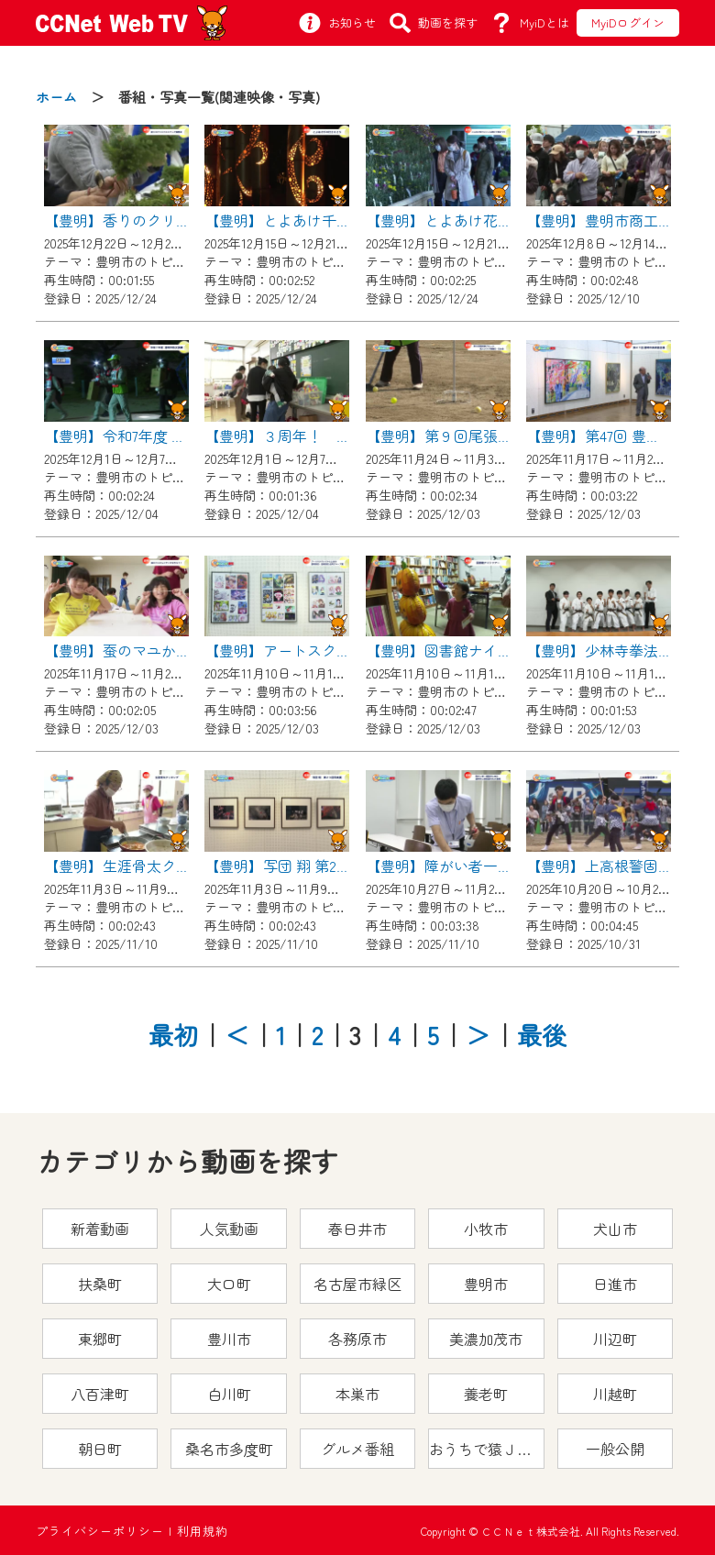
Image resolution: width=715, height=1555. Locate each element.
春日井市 (357, 1229)
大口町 (229, 1284)
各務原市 (357, 1339)
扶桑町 (100, 1284)
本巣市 (358, 1394)
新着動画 (100, 1229)
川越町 (615, 1394)
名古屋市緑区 (358, 1284)
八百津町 (100, 1394)
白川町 (229, 1394)
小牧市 (486, 1229)
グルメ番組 (357, 1449)
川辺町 (615, 1339)
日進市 (615, 1284)
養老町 (486, 1394)
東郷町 (100, 1339)
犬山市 (615, 1229)
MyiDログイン (628, 22)
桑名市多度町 (229, 1449)
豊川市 (229, 1339)
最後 (541, 1035)
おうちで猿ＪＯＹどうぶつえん (486, 1449)
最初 (173, 1035)
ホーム (56, 96)
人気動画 (229, 1229)
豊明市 (486, 1284)
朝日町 (100, 1449)
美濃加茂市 (485, 1339)
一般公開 (615, 1449)
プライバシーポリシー (100, 1530)
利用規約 (202, 1530)
